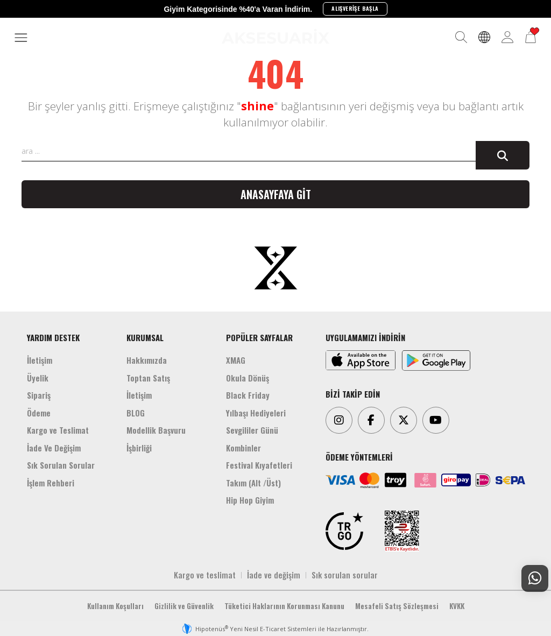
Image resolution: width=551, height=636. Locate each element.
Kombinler (243, 448)
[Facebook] (371, 420)
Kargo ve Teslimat (58, 430)
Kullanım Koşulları (115, 605)
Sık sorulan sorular (345, 575)
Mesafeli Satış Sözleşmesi (397, 605)
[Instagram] (339, 420)
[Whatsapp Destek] (534, 578)
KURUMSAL (145, 337)
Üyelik (37, 378)
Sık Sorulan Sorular (61, 465)
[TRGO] (344, 531)
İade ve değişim (273, 575)
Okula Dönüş (247, 378)
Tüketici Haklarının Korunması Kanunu (284, 605)
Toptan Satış (148, 378)
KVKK (456, 605)
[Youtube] (435, 420)
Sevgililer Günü (252, 430)
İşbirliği (139, 448)
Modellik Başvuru (156, 430)
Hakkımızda (146, 360)
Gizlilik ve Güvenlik (184, 605)
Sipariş (39, 395)
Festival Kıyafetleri (259, 465)
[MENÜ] (21, 38)
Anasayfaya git (276, 194)
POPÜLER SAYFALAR (259, 337)
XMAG (235, 360)
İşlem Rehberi (50, 483)
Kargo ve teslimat (205, 575)
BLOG (135, 413)
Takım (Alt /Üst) (253, 483)
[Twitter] (403, 420)
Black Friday (248, 395)
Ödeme (39, 413)
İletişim (39, 360)
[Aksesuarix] (275, 36)
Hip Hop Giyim (250, 500)
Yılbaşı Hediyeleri (256, 413)
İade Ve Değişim (54, 448)
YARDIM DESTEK (53, 337)
